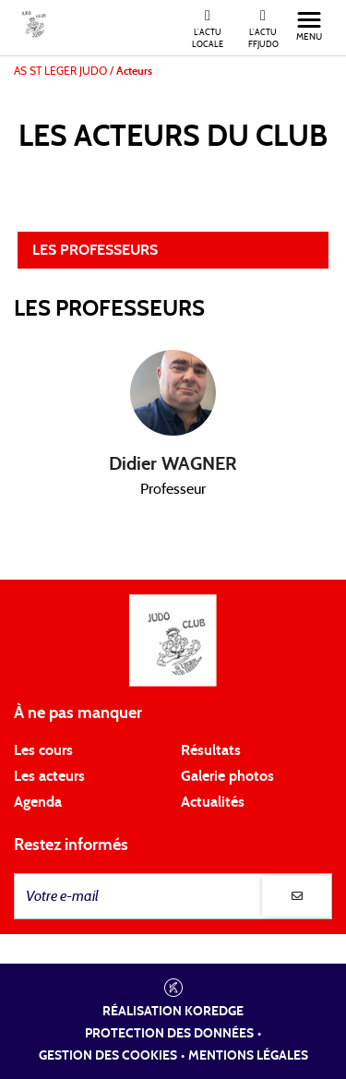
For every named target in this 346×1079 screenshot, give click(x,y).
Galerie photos (227, 776)
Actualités (213, 802)
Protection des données (169, 1033)
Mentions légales (248, 1055)
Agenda (38, 802)
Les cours (43, 750)
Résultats (211, 750)
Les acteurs (49, 776)
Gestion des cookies (108, 1055)
